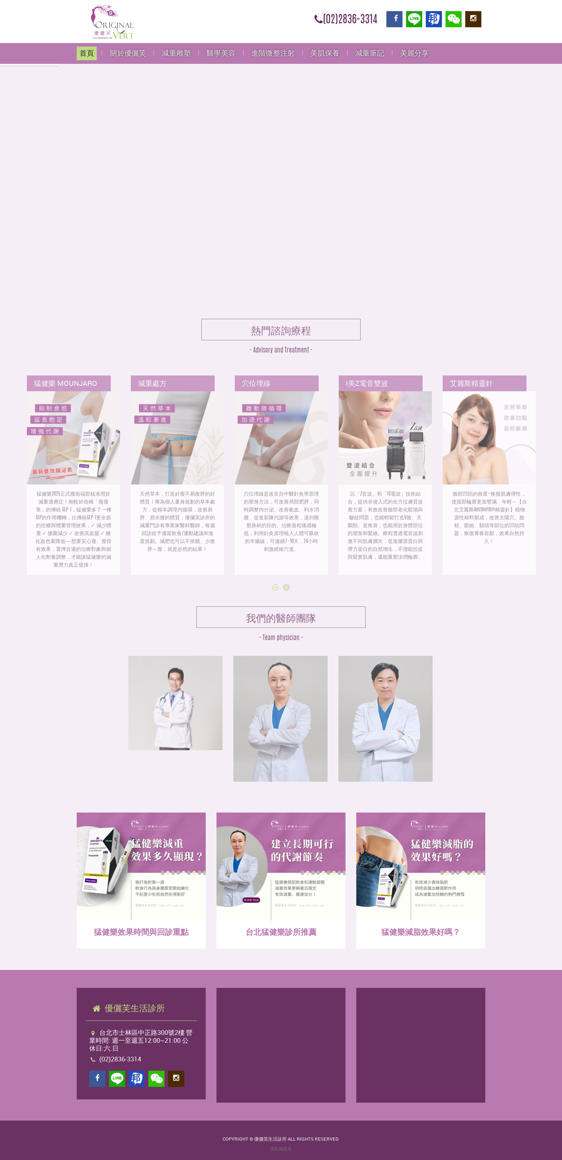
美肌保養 (324, 53)
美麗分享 (414, 53)
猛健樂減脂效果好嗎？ (420, 932)
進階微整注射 (273, 53)
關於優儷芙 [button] (128, 53)
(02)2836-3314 (345, 20)
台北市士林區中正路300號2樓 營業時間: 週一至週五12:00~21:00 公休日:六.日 (140, 1040)
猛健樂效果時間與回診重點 (141, 932)
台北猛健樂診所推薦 (281, 932)
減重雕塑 (176, 53)
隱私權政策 (281, 1149)
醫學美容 (220, 53)
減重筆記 (369, 53)
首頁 (87, 53)
